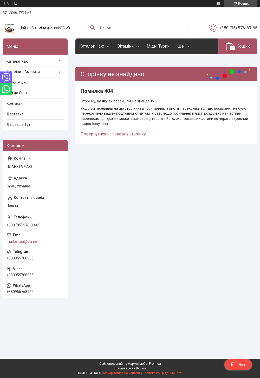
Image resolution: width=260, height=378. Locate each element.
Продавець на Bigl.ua (130, 368)
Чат (238, 364)
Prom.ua (155, 364)
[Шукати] (92, 28)
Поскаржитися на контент (121, 373)
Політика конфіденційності (162, 373)
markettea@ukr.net (22, 241)
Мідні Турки (158, 46)
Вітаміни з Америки (23, 72)
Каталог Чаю (91, 46)
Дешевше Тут (18, 124)
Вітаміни (125, 46)
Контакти (14, 103)
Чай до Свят (16, 93)
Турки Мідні (16, 82)
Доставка (14, 114)
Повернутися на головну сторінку (113, 134)
